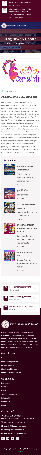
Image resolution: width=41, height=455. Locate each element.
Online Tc (4, 405)
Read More (20, 185)
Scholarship (5, 398)
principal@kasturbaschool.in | (20, 9)
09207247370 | (15, 2)
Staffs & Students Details (11, 373)
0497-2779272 (27, 2)
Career (3, 391)
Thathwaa (20, 452)
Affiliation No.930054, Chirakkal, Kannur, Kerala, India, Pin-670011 (17, 417)
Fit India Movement (8, 365)
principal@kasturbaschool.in (13, 426)
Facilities (4, 387)
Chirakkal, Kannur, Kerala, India (21, 307)
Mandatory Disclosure (9, 369)
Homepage (5, 383)
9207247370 (26, 287)
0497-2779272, (15, 287)
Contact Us (5, 402)
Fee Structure (6, 358)
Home (9, 43)
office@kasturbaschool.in (18, 11)
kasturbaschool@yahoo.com (20, 14)
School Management (9, 394)
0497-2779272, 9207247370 (13, 422)
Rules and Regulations (10, 362)
